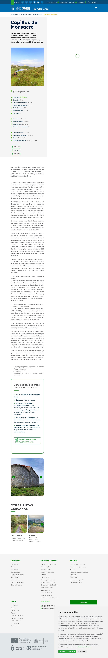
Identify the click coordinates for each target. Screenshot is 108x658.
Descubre (15, 560)
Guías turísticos (45, 590)
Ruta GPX (16, 147)
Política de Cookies (84, 647)
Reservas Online (46, 569)
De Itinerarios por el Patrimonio (50, 598)
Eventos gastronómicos (77, 564)
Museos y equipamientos (78, 567)
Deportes (73, 574)
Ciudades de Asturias (17, 574)
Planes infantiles (16, 621)
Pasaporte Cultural (46, 595)
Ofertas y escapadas (47, 572)
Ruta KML (16, 150)
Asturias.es (81, 2)
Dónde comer (45, 577)
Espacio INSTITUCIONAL (67, 2)
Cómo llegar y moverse (48, 580)
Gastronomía (15, 569)
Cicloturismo (15, 626)
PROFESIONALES (52, 2)
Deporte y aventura (17, 580)
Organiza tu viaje (49, 560)
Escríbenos (83, 602)
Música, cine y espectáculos (79, 572)
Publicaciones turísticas (48, 582)
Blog (13, 601)
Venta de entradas (46, 593)
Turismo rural (15, 577)
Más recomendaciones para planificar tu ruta (25, 440)
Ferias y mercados (76, 582)
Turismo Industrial (16, 585)
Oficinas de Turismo (47, 587)
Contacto (45, 601)
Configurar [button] (81, 651)
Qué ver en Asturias (47, 567)
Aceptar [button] (62, 651)
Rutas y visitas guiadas (77, 580)
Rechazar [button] (71, 651)
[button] (94, 2)
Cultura (13, 567)
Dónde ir (43, 574)
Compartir (38, 161)
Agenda (73, 560)
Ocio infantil (73, 577)
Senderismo (15, 623)
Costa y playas (15, 572)
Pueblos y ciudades (17, 618)
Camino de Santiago (17, 582)
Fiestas (72, 569)
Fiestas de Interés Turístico (49, 585)
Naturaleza (14, 564)
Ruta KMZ (16, 154)
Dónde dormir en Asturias (48, 564)
